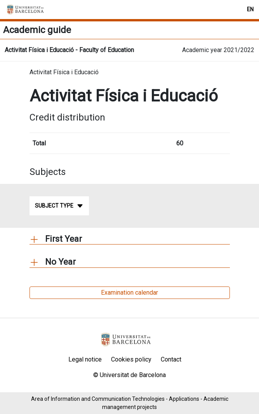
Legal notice (85, 359)
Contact (171, 359)
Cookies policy (131, 359)
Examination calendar (129, 292)
